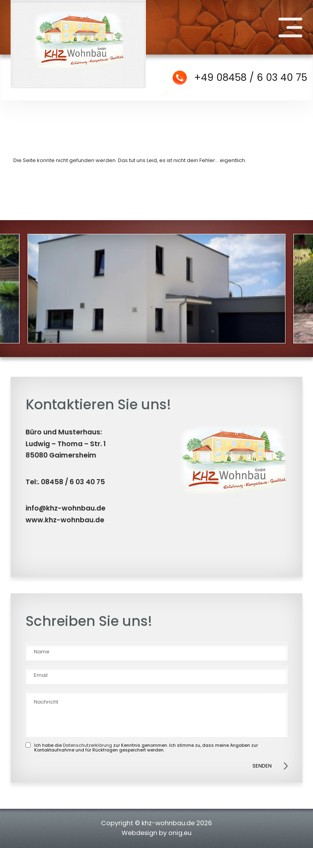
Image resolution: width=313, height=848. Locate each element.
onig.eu (179, 832)
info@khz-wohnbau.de (65, 508)
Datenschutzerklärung (87, 745)
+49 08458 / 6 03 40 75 (250, 77)
